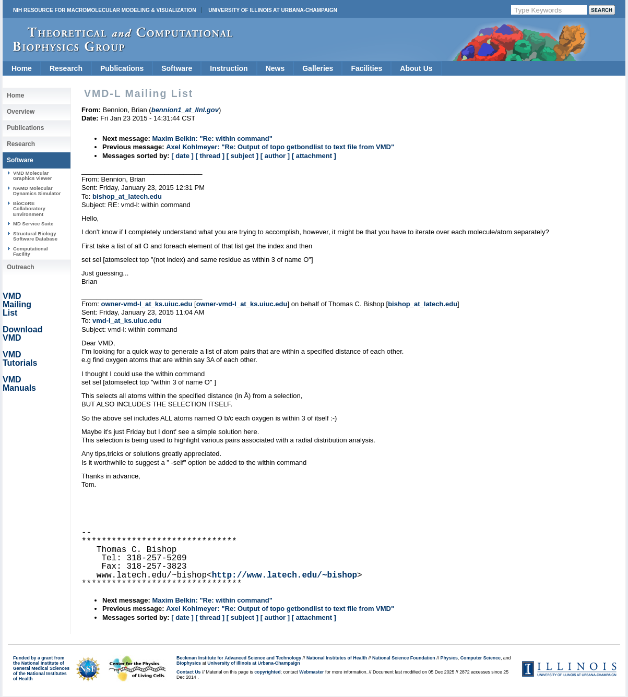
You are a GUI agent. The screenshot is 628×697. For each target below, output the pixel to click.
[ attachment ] (314, 156)
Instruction (228, 68)
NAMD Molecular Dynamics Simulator (37, 190)
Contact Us (188, 672)
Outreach (20, 267)
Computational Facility (30, 251)
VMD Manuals (19, 383)
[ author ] (275, 156)
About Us (416, 68)
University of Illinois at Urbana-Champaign (272, 10)
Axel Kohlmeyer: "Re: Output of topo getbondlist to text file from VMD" (280, 147)
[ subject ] (242, 156)
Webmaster (311, 672)
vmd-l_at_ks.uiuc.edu (126, 321)
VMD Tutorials (20, 358)
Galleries (317, 68)
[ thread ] (209, 156)
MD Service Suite (33, 223)
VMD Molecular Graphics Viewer (32, 175)
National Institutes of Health (336, 657)
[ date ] (182, 156)
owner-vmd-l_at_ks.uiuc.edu (147, 304)
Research (66, 68)
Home (21, 68)
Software (176, 68)
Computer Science (480, 657)
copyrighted (267, 672)
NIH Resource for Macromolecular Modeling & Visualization (104, 10)
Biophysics (188, 663)
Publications (122, 68)
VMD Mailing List (17, 304)
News (275, 68)
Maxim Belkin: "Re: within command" (212, 138)
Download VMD (22, 333)
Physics (449, 657)
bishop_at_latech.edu (127, 196)
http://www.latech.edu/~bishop (284, 575)
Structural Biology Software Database (35, 236)
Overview (20, 111)
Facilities (366, 68)
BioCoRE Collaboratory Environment (29, 208)
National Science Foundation (403, 657)
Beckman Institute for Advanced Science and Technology (238, 657)
